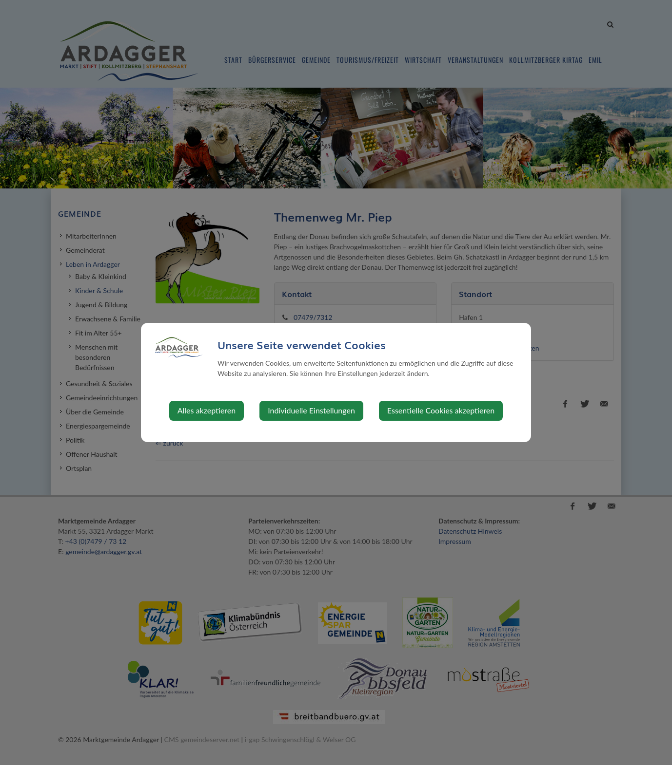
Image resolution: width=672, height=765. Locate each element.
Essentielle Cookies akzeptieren (440, 410)
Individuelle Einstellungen (311, 410)
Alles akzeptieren (207, 410)
